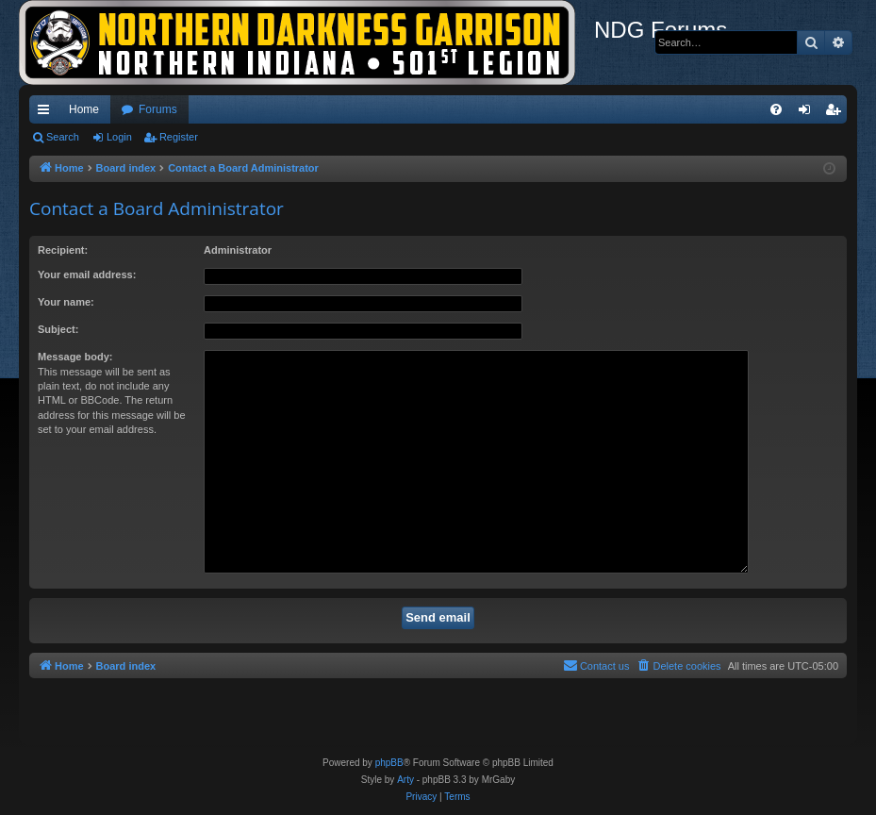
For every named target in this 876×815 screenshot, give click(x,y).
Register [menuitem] (837, 113)
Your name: (66, 302)
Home (84, 109)
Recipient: (63, 250)
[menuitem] (776, 109)
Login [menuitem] (808, 113)
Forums (158, 109)
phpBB (389, 762)
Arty (405, 779)
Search (62, 136)
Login (119, 136)
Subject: (58, 329)
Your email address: (87, 274)
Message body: (75, 356)
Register (178, 136)
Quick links (47, 113)
